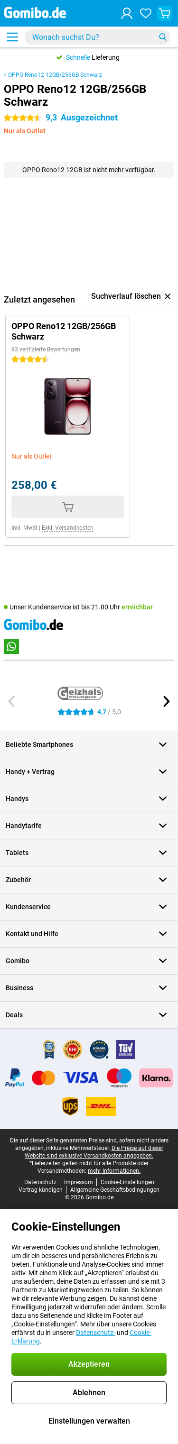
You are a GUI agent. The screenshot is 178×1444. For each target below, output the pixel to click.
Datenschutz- (95, 1332)
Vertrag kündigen (41, 1189)
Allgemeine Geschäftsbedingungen (114, 1189)
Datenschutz (40, 1182)
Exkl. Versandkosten (68, 527)
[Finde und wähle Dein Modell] (97, 37)
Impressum (78, 1182)
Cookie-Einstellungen (127, 1182)
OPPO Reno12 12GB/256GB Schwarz (55, 75)
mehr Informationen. (114, 1171)
